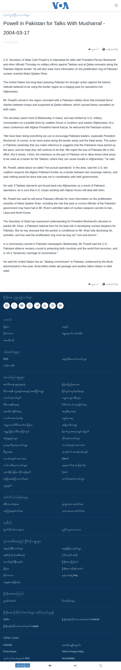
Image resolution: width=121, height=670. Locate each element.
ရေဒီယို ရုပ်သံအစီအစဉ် (14, 555)
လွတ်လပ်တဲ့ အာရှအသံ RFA (16, 658)
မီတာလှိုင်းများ (68, 600)
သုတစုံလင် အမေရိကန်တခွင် (75, 451)
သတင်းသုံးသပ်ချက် (12, 397)
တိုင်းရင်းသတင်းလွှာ (71, 438)
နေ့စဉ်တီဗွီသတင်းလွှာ (13, 548)
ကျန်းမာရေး (67, 418)
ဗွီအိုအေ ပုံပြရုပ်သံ (70, 561)
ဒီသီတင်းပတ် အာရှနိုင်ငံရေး (74, 404)
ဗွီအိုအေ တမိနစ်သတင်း (72, 568)
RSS (5, 358)
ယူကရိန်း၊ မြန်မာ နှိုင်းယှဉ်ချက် (17, 472)
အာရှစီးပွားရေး (69, 411)
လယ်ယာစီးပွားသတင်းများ (15, 465)
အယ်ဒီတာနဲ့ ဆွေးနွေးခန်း (14, 384)
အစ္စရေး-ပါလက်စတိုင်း (72, 333)
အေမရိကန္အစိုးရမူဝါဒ (71, 644)
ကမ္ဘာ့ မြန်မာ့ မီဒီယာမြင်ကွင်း (16, 431)
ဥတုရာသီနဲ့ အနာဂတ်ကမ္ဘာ (15, 445)
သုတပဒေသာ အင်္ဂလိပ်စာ (73, 511)
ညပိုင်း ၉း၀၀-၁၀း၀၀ (71, 529)
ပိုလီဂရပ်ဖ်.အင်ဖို (70, 555)
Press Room (9, 651)
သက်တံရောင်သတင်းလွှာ (73, 478)
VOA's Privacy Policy (73, 651)
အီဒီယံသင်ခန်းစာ (11, 504)
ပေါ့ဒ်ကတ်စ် (9, 365)
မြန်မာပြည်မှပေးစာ (71, 384)
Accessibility (68, 658)
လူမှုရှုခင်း (7, 485)
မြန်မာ (6, 326)
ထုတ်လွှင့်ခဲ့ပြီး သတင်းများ (16, 15)
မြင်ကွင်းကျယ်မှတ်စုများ (73, 391)
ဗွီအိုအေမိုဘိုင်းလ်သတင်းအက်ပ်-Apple (21, 626)
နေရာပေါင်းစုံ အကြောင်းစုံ (74, 465)
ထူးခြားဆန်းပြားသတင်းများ (15, 478)
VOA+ (6, 619)
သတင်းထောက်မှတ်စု (13, 418)
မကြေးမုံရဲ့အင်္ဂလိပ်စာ (13, 511)
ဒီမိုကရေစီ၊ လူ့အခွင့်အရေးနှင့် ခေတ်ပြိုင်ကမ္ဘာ (23, 391)
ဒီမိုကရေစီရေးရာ (11, 404)
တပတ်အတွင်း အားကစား (15, 458)
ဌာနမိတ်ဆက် (9, 600)
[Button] (93, 49)
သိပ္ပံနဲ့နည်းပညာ (10, 438)
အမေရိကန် (8, 340)
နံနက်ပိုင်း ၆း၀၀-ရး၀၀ (13, 529)
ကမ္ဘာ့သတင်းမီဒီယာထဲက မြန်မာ (18, 424)
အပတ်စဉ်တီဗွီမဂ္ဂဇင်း (13, 561)
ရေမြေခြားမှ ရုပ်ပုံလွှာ (72, 548)
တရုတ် (65, 326)
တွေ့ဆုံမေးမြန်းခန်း (11, 582)
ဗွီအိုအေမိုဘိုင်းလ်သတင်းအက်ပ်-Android (80, 619)
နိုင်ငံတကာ (8, 333)
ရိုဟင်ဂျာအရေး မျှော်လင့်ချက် (75, 431)
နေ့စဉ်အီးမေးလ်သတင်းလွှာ (74, 358)
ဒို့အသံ (65, 472)
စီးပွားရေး (7, 451)
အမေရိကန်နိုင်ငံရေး (12, 411)
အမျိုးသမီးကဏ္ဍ (69, 424)
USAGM (7, 644)
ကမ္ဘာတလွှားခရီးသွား (71, 397)
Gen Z (65, 458)
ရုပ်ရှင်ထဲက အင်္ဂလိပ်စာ (73, 504)
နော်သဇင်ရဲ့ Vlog (70, 575)
